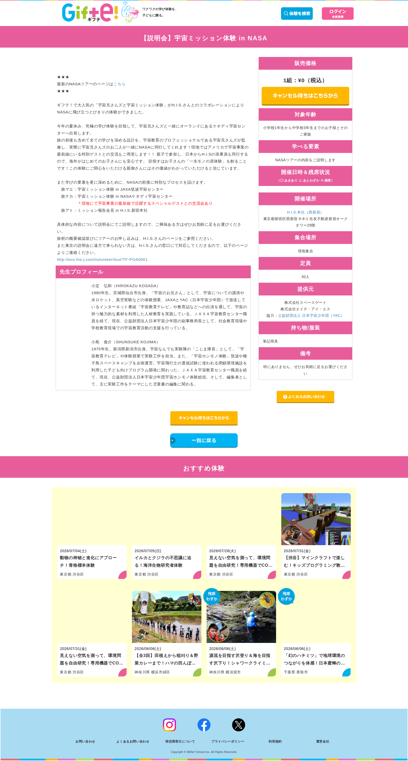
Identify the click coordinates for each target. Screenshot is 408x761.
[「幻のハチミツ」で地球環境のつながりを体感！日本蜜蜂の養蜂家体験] (316, 617)
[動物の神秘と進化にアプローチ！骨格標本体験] (92, 519)
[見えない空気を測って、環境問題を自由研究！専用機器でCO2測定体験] (241, 519)
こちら (119, 84)
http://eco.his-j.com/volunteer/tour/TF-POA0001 (102, 259)
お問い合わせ (85, 741)
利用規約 (275, 741)
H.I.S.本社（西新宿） (305, 212)
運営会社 (322, 741)
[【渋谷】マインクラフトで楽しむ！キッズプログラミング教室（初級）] (316, 519)
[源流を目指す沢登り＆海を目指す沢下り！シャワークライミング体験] (241, 617)
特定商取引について (180, 741)
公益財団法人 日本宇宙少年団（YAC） (311, 315)
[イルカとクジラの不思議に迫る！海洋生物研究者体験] (166, 519)
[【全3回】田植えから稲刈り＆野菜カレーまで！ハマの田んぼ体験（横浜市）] (166, 617)
